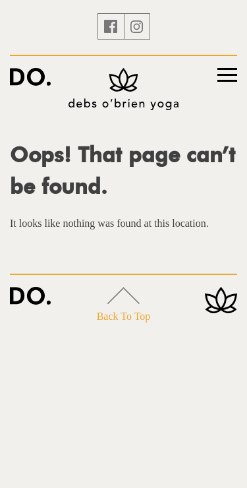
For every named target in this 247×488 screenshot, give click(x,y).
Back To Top (124, 304)
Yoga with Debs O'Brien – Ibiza (30, 77)
